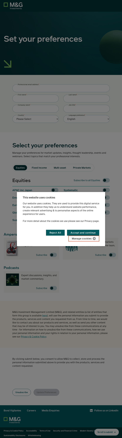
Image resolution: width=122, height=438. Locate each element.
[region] (61, 219)
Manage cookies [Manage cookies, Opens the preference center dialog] (82, 238)
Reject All (55, 232)
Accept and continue (83, 232)
